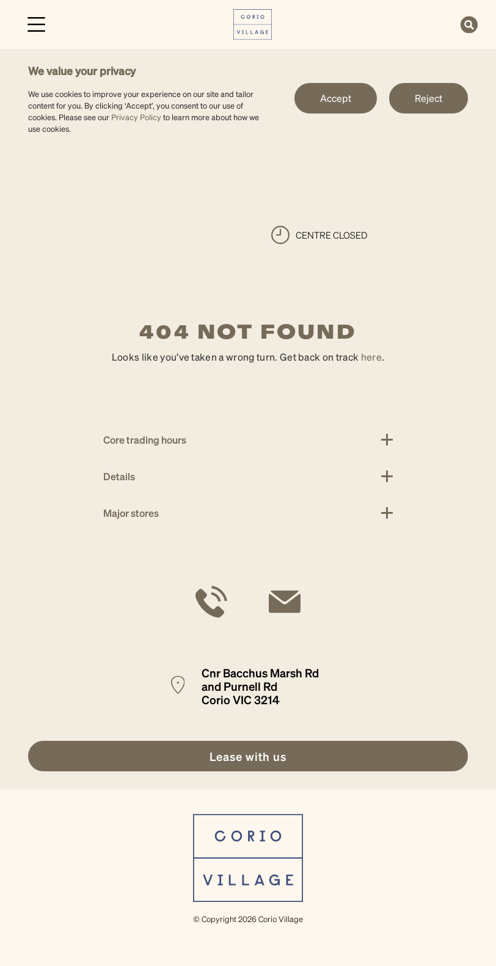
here (371, 356)
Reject (428, 98)
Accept (335, 98)
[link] (252, 23)
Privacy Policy (136, 117)
